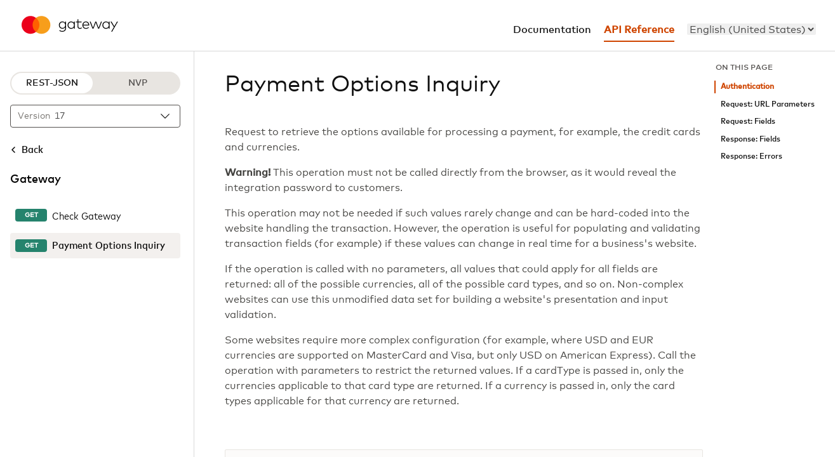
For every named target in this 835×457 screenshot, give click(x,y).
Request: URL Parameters (768, 104)
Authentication (747, 87)
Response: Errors (751, 156)
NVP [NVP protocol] (137, 83)
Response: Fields (750, 139)
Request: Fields (748, 121)
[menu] (751, 29)
